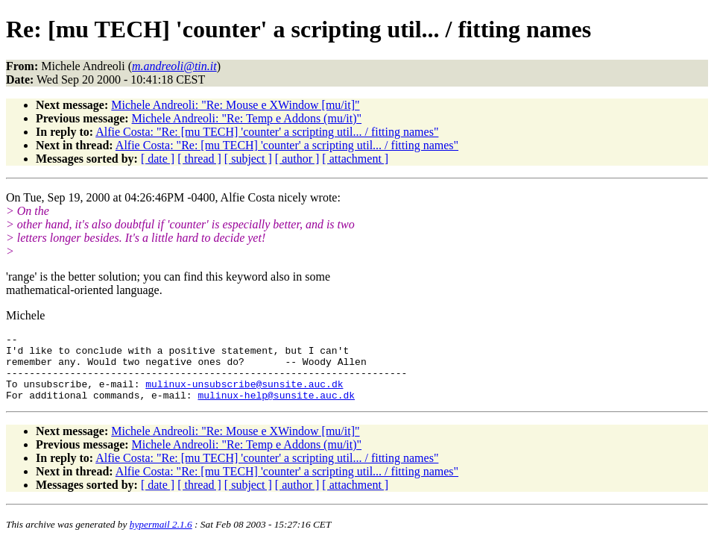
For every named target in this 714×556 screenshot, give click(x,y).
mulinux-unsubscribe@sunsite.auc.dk (244, 395)
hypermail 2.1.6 (161, 537)
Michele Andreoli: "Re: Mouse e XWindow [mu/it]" (235, 105)
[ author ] (297, 158)
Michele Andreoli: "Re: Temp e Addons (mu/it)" (247, 118)
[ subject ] (248, 158)
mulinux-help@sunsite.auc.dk (276, 408)
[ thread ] (199, 158)
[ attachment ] (355, 158)
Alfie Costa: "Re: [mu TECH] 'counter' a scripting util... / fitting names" (266, 131)
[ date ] (157, 158)
